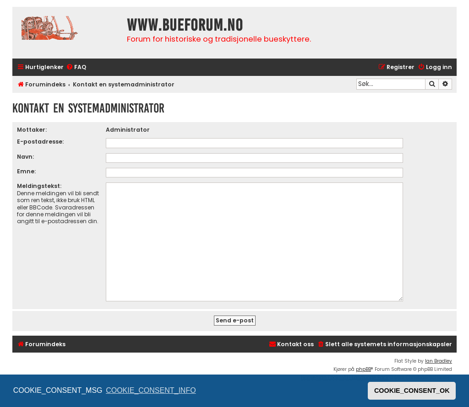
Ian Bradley (438, 361)
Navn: (25, 157)
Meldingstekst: (39, 186)
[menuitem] (76, 67)
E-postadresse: (40, 141)
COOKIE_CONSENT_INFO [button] (151, 390)
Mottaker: (32, 130)
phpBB (363, 369)
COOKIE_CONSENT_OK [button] (412, 390)
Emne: (26, 171)
